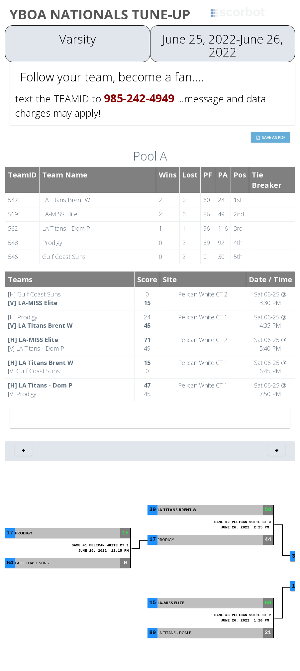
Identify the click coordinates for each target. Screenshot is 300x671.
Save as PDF (270, 137)
